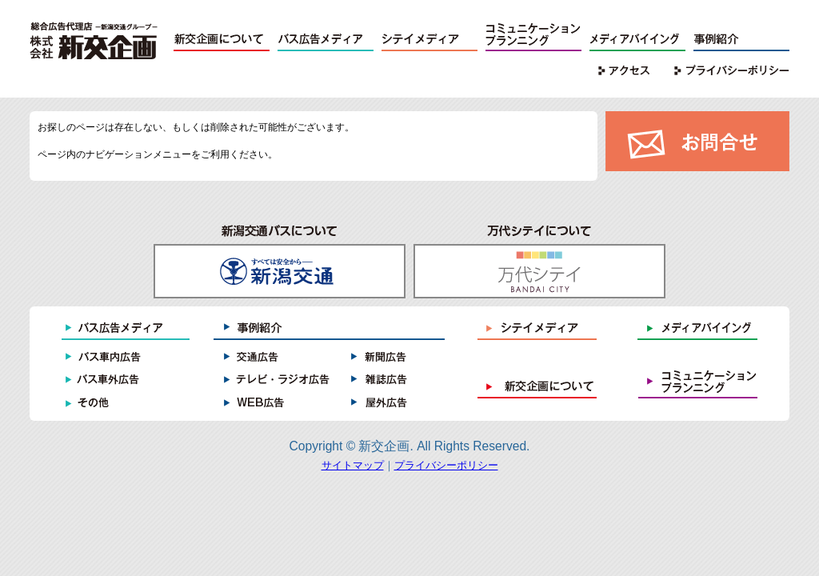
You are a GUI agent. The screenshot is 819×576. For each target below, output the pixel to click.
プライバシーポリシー (446, 465)
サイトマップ (353, 465)
